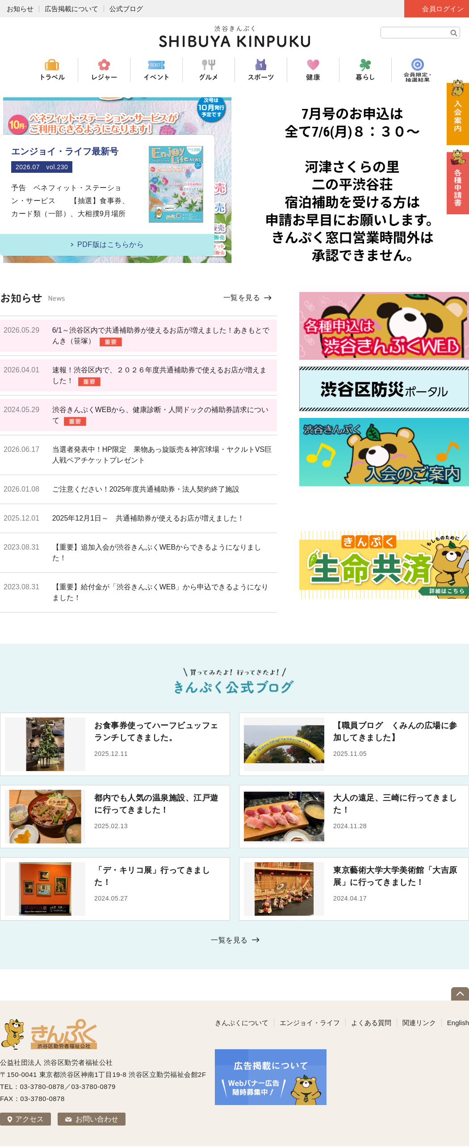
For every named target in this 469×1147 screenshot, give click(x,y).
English (458, 1022)
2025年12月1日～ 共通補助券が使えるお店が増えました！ (148, 518)
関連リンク (419, 1022)
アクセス (29, 1119)
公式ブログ (126, 9)
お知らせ (20, 9)
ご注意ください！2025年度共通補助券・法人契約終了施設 (146, 489)
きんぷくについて (241, 1022)
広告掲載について (71, 9)
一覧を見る (241, 297)
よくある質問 (371, 1022)
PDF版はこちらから (110, 244)
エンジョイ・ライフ (310, 1022)
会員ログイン (443, 9)
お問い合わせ (96, 1119)
